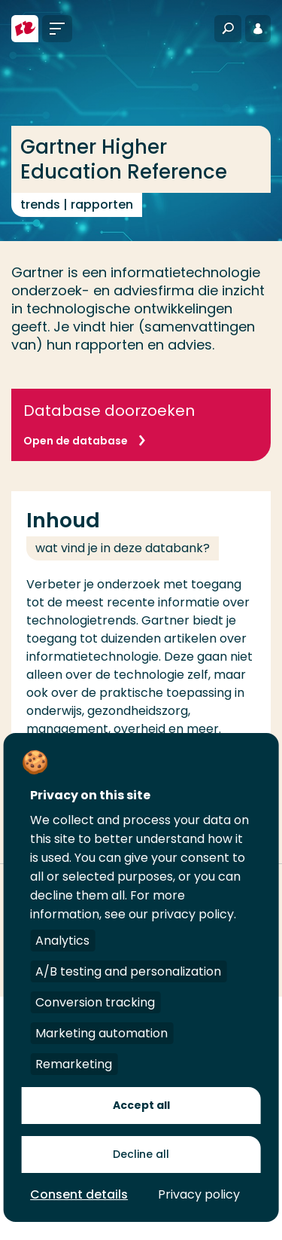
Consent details (79, 1194)
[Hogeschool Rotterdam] (24, 28)
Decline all (141, 1154)
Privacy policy (199, 1194)
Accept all (141, 1105)
